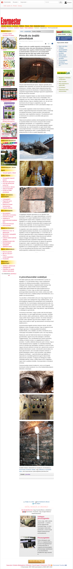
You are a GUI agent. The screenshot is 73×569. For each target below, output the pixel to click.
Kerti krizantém (7, 225)
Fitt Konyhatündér (53, 28)
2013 (21, 31)
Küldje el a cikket (28, 502)
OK (60, 2)
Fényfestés (6, 258)
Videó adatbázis (29, 28)
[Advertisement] (36, 13)
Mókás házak (62, 55)
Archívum (15, 26)
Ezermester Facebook (60, 565)
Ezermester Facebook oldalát (27, 469)
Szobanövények (7, 101)
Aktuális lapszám (6, 26)
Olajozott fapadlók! (8, 188)
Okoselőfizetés (7, 86)
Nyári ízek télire (63, 46)
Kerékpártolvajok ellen (9, 241)
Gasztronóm (43, 28)
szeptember (27, 31)
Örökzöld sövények (8, 216)
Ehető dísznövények (8, 223)
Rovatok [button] (15, 2)
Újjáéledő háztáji (7, 246)
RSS (50, 565)
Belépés (69, 2)
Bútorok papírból (7, 251)
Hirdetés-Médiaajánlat (19, 565)
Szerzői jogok (36, 565)
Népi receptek (62, 81)
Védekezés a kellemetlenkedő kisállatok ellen (10, 220)
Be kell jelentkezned (27, 510)
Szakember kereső (39, 26)
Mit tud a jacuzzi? (7, 253)
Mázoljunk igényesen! (9, 181)
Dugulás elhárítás (7, 208)
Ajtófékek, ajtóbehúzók (9, 266)
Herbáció (36, 28)
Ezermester (7, 2)
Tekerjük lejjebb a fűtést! (9, 173)
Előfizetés (4, 28)
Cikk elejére (36, 503)
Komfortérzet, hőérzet (9, 187)
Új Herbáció (62, 87)
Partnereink (44, 565)
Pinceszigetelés (63, 60)
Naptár (22, 28)
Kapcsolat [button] (24, 2)
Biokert (5, 50)
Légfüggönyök (6, 267)
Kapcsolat (9, 565)
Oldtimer (21, 26)
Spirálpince (62, 62)
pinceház (27, 474)
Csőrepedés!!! (6, 199)
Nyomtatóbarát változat (42, 502)
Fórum (27, 26)
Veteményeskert (7, 68)
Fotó (31, 26)
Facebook (10, 28)
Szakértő (16, 28)
